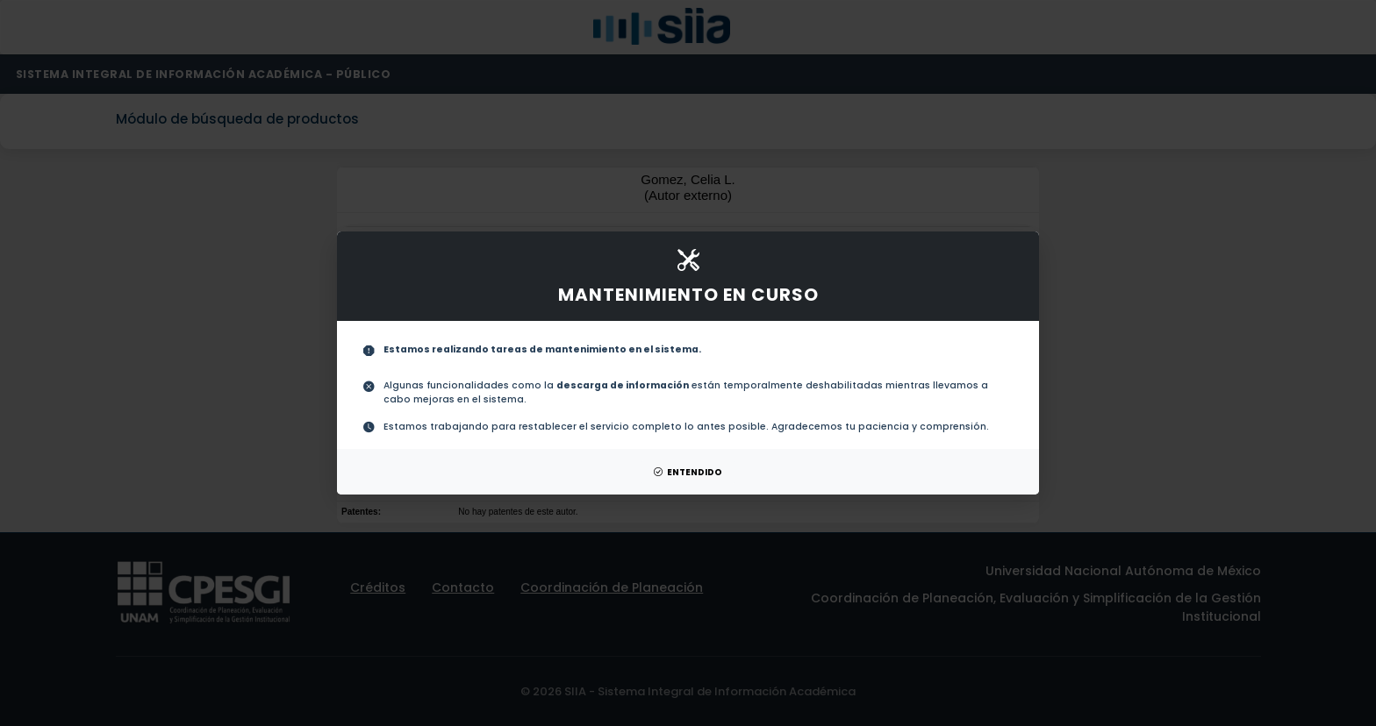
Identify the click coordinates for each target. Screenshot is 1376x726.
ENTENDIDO (688, 472)
